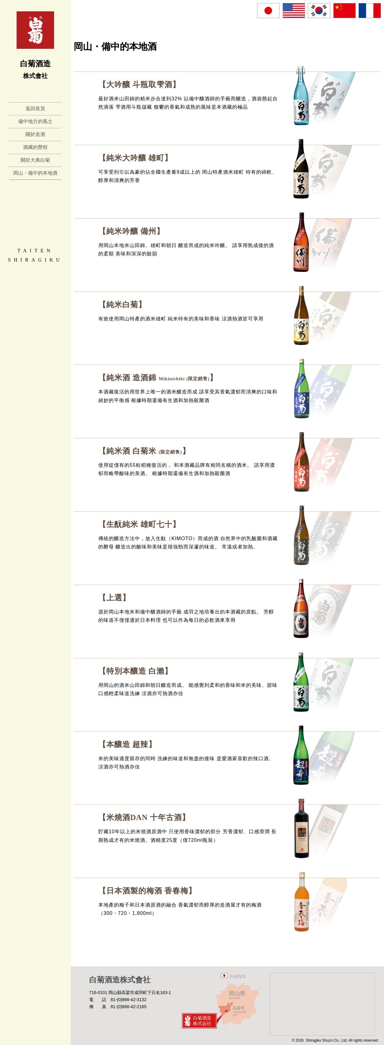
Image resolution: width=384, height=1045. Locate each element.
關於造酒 (35, 134)
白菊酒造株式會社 (120, 980)
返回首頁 (35, 108)
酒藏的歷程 (35, 147)
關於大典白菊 (35, 160)
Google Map (322, 1004)
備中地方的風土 (35, 121)
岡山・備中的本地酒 (35, 173)
